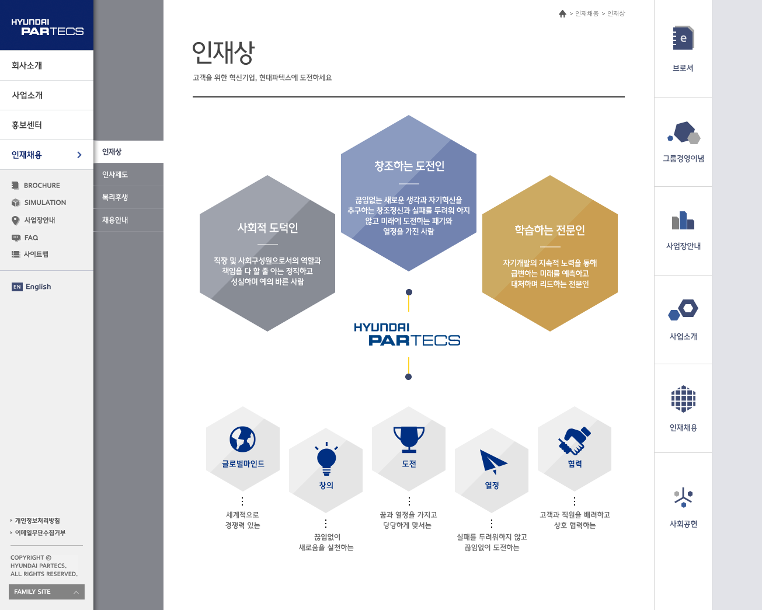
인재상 (616, 13)
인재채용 (587, 13)
